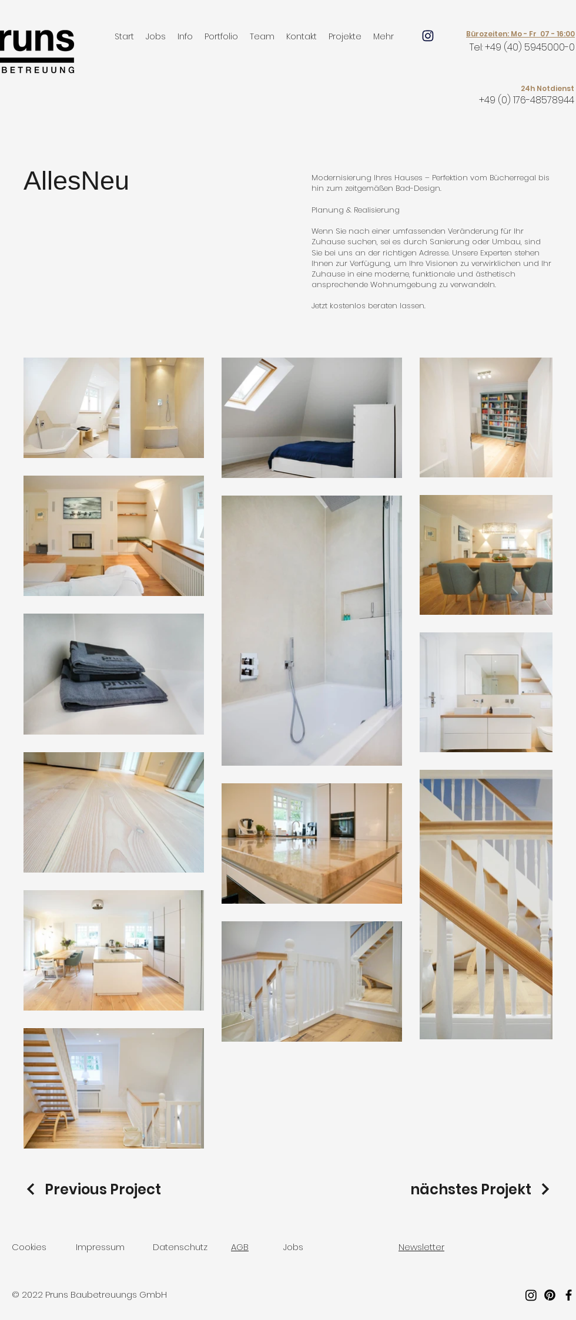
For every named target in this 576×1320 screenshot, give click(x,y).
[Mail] (428, 35)
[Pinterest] (549, 1295)
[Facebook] (568, 1295)
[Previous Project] (92, 1189)
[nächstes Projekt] (481, 1189)
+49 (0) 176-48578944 (526, 100)
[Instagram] (531, 1295)
